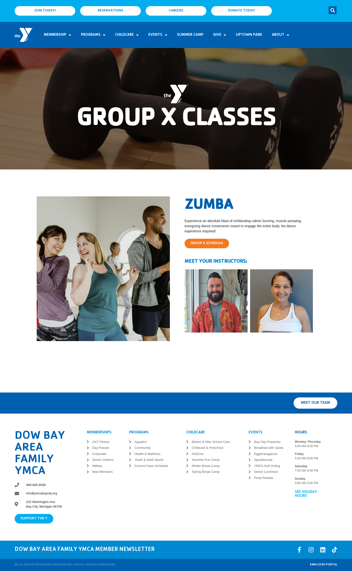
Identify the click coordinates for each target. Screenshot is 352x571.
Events (157, 35)
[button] (333, 10)
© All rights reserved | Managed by (44, 564)
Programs (93, 35)
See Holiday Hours (306, 494)
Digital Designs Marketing (94, 564)
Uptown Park (249, 35)
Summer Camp (190, 35)
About (280, 35)
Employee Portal (323, 564)
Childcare (127, 35)
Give (219, 35)
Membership (57, 35)
